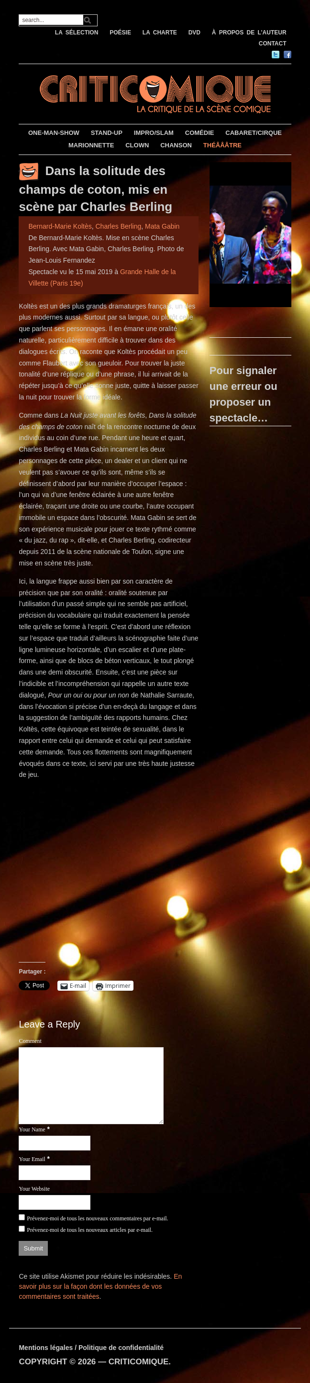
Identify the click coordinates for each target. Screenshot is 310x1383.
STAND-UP (106, 132)
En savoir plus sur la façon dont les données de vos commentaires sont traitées (100, 1286)
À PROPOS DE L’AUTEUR (249, 32)
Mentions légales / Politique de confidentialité (91, 1347)
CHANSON (176, 145)
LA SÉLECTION (77, 32)
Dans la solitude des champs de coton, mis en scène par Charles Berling (95, 189)
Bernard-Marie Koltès (59, 226)
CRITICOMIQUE (139, 1361)
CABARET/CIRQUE (253, 132)
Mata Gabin (162, 226)
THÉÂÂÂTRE (222, 145)
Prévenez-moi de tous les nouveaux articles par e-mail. (90, 1230)
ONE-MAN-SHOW (53, 132)
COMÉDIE (199, 132)
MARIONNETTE (91, 145)
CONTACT (273, 43)
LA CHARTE (160, 32)
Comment (30, 1041)
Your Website (34, 1188)
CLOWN (137, 145)
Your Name (32, 1129)
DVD (194, 32)
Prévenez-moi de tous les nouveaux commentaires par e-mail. (97, 1218)
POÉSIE (120, 32)
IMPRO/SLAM (154, 132)
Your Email (32, 1159)
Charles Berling (119, 226)
